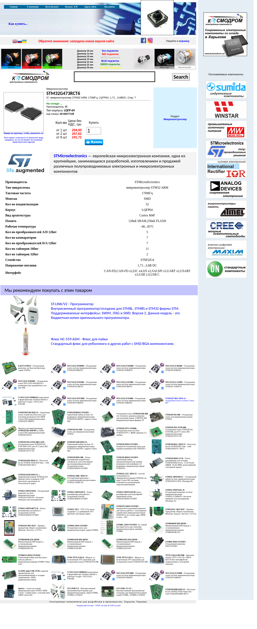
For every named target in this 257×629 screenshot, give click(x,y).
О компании (33, 7)
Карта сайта (90, 7)
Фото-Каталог (52, 7)
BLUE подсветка (110, 61)
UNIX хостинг (101, 605)
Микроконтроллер (175, 119)
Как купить (109, 7)
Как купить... (18, 23)
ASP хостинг (115, 605)
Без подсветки (110, 50)
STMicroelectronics (70, 155)
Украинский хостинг (85, 605)
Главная (14, 7)
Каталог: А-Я (71, 7)
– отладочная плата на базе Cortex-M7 (180, 400)
